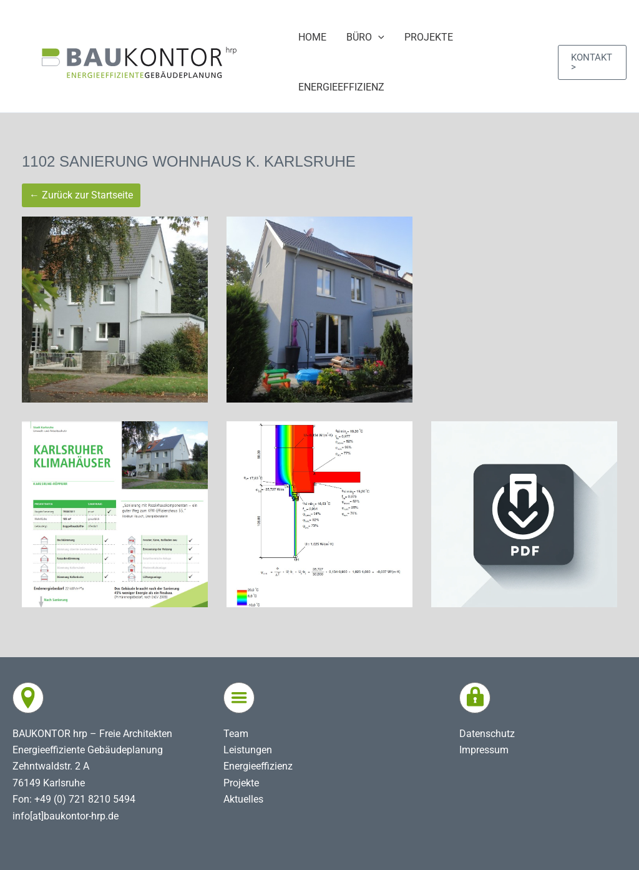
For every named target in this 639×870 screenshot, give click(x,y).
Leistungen (247, 750)
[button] (592, 62)
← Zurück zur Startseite (81, 195)
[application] (378, 37)
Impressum (484, 750)
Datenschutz (487, 734)
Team (235, 734)
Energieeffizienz (258, 766)
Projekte (241, 783)
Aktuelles (243, 799)
